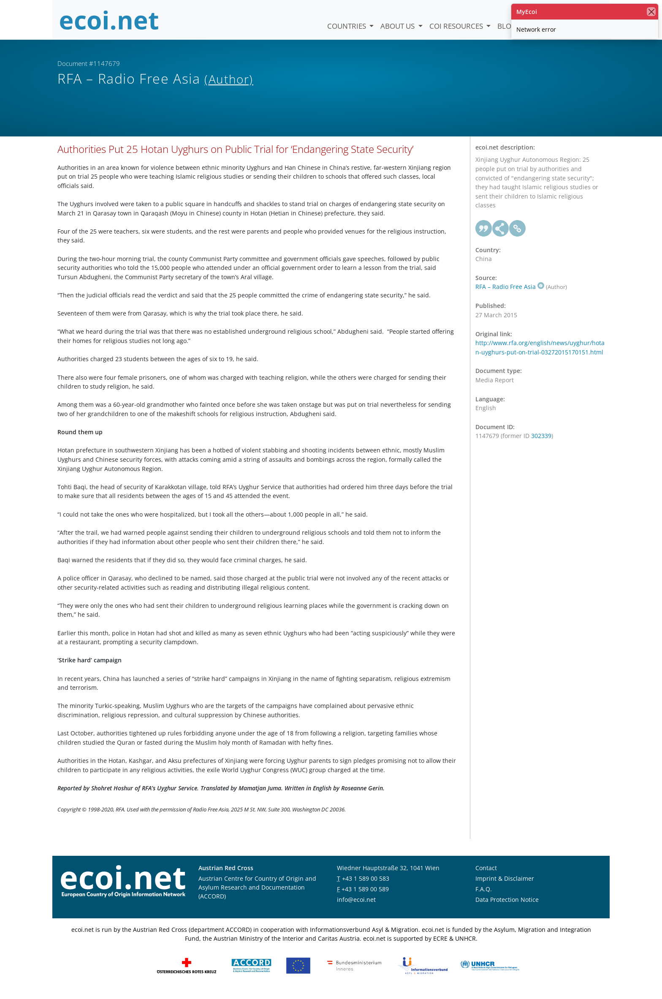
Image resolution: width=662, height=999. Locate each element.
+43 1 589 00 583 (365, 885)
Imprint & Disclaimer (504, 885)
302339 (541, 443)
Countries (347, 26)
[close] (651, 11)
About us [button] (398, 26)
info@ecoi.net (356, 906)
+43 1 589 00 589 (365, 896)
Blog (506, 26)
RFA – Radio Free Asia (509, 294)
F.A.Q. (483, 896)
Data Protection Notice (507, 906)
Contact (486, 875)
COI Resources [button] (457, 26)
